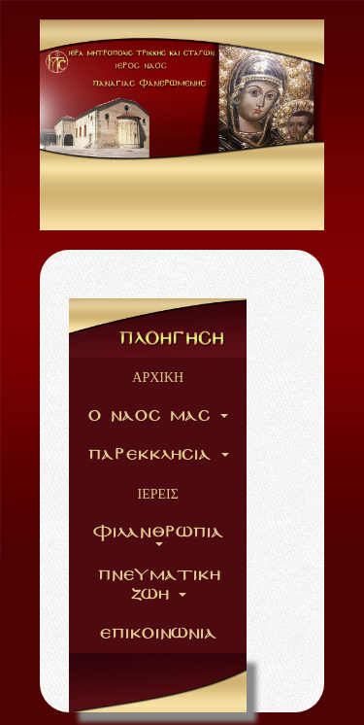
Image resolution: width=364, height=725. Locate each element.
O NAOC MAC (157, 416)
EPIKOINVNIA (157, 633)
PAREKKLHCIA (158, 455)
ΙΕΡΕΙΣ (158, 493)
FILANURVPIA (157, 535)
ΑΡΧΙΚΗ (157, 377)
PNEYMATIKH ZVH (158, 585)
